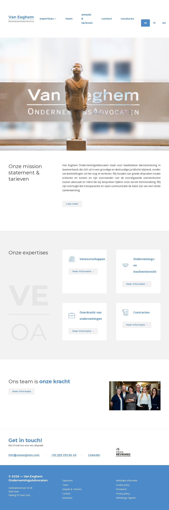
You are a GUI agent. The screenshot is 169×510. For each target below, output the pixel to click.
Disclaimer (121, 489)
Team (69, 18)
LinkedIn (94, 455)
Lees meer (72, 203)
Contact (106, 18)
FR (154, 22)
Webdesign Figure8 (125, 497)
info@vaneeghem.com (23, 455)
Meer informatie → (83, 286)
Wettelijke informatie (126, 480)
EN (164, 22)
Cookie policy (123, 484)
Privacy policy (123, 493)
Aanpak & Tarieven (87, 18)
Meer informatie (21, 406)
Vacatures (127, 18)
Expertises (48, 18)
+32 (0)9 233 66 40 (63, 455)
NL (145, 22)
